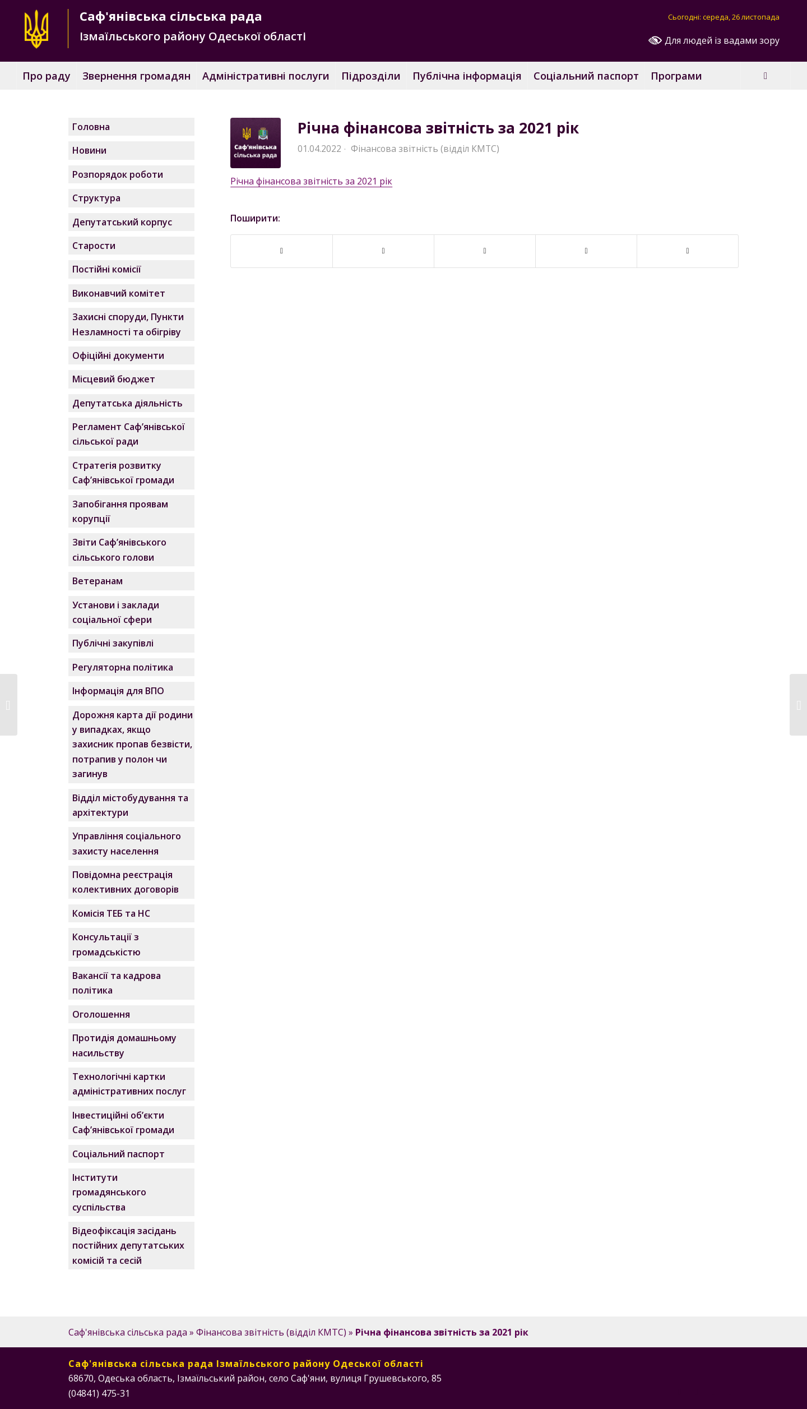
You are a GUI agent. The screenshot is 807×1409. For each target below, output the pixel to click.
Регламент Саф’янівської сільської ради (128, 434)
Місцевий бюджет (113, 379)
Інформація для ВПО (118, 691)
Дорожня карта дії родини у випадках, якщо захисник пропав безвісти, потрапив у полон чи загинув (132, 744)
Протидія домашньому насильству (124, 1045)
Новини (89, 150)
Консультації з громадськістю (106, 944)
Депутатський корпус (122, 222)
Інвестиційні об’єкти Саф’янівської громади (123, 1122)
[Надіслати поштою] (687, 251)
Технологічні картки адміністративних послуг (129, 1083)
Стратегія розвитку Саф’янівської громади (123, 472)
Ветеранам (97, 581)
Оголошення (101, 1014)
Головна (91, 127)
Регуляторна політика (122, 667)
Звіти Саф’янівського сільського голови (119, 549)
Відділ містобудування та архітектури (130, 805)
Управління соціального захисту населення (126, 843)
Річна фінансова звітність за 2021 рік (438, 128)
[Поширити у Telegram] (383, 251)
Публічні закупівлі (113, 643)
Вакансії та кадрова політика (116, 982)
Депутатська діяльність (127, 403)
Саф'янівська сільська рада (127, 1332)
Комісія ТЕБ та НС (111, 913)
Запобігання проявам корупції (120, 511)
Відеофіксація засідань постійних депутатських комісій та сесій (128, 1246)
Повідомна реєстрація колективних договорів (125, 882)
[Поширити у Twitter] (484, 251)
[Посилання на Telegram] (730, 1391)
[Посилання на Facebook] (679, 1391)
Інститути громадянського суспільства (109, 1192)
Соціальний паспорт (118, 1154)
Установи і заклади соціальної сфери (115, 612)
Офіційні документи (118, 355)
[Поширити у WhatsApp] (586, 251)
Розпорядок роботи (117, 174)
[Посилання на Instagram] (696, 1391)
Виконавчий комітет (118, 293)
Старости (93, 245)
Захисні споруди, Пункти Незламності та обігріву (128, 324)
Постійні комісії (106, 269)
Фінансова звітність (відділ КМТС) (425, 148)
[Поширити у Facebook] (281, 251)
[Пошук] (765, 76)
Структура (96, 198)
